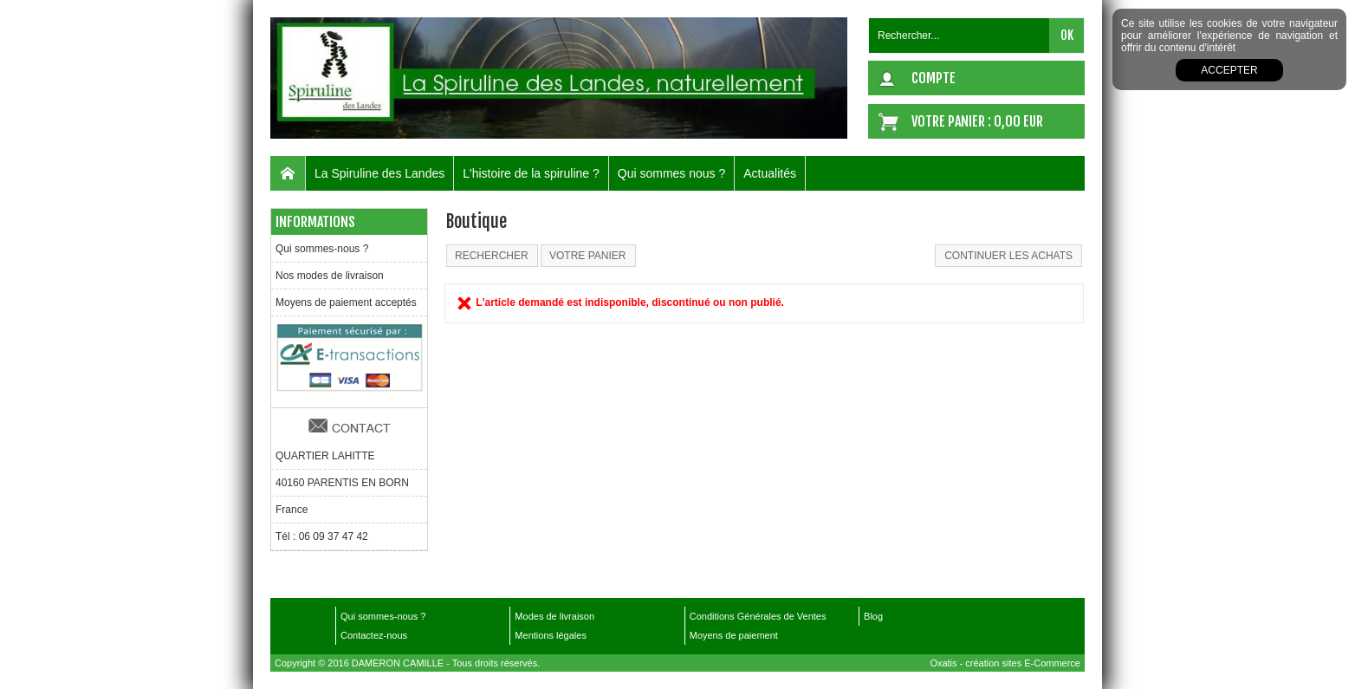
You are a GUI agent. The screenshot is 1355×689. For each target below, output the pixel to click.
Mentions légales (551, 635)
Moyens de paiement (734, 635)
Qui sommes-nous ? (322, 249)
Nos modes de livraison (330, 276)
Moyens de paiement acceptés (346, 302)
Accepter (1229, 70)
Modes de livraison (554, 616)
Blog (873, 616)
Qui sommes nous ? (672, 173)
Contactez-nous (373, 635)
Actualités (769, 173)
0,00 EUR (1018, 121)
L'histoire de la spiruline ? (531, 173)
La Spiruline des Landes (379, 173)
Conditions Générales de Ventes (758, 616)
